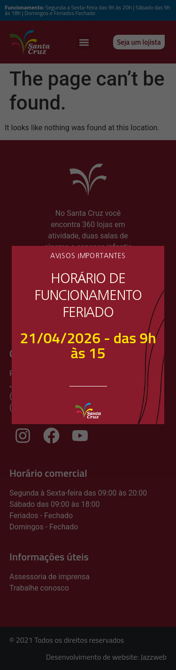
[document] (88, 335)
